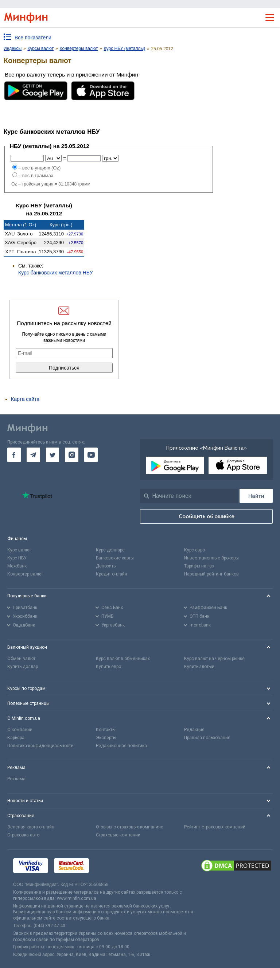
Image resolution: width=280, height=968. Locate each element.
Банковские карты (115, 558)
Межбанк (17, 566)
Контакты (106, 729)
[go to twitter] (52, 455)
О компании (19, 729)
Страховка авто (23, 835)
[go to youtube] (91, 455)
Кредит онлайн (111, 574)
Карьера (15, 737)
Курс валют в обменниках (123, 658)
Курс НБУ (17, 558)
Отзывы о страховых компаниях (129, 827)
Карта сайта (25, 399)
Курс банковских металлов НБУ (55, 273)
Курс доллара (110, 550)
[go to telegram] (33, 455)
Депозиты (106, 566)
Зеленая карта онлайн (30, 827)
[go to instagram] (71, 455)
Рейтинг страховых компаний (214, 827)
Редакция (194, 729)
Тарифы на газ (199, 566)
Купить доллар (22, 666)
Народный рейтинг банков (211, 574)
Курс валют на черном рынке (214, 658)
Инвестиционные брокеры (211, 558)
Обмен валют (21, 658)
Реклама (16, 778)
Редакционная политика (121, 745)
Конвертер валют (25, 574)
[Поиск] (256, 496)
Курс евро (194, 550)
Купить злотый (199, 666)
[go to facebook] (14, 455)
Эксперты (106, 737)
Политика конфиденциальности (40, 745)
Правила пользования (207, 737)
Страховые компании (118, 835)
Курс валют (19, 550)
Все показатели (33, 37)
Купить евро (108, 666)
